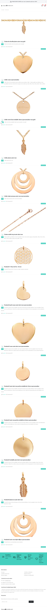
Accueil (2, 9)
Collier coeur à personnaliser (11, 79)
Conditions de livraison (5, 573)
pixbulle (4, 46)
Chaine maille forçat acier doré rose (13, 234)
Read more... (43, 88)
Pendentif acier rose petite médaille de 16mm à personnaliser (20, 420)
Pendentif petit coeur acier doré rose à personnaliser (18, 305)
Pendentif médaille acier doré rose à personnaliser (17, 460)
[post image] (23, 26)
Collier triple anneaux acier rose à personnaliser (16, 196)
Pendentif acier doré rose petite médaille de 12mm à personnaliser (21, 386)
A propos (3, 572)
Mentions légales (4, 575)
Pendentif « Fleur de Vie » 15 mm (12, 266)
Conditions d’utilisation (28, 572)
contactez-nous (7, 580)
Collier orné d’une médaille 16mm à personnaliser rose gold (19, 119)
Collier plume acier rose (10, 158)
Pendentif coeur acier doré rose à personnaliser (16, 346)
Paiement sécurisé (27, 573)
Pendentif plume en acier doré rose (13, 499)
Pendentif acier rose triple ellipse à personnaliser (17, 539)
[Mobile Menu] (2, 6)
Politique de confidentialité (29, 575)
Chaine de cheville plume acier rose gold (14, 41)
